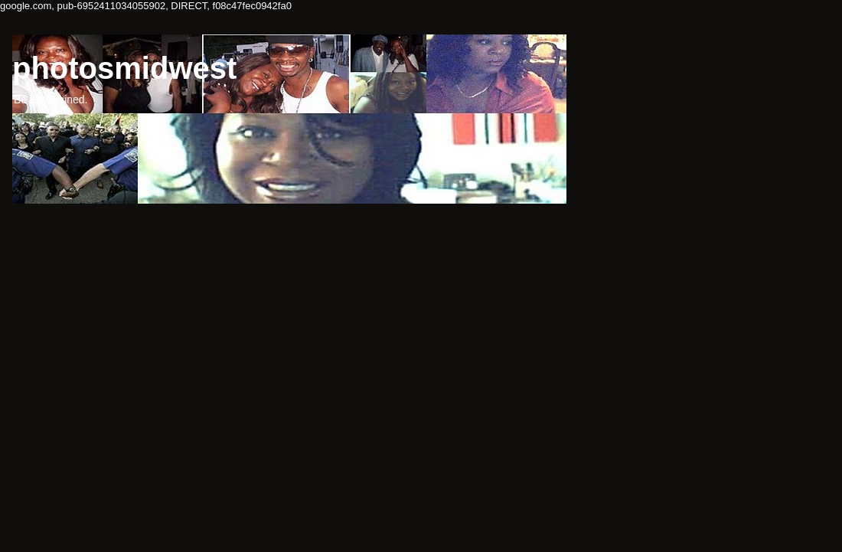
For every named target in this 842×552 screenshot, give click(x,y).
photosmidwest (124, 68)
